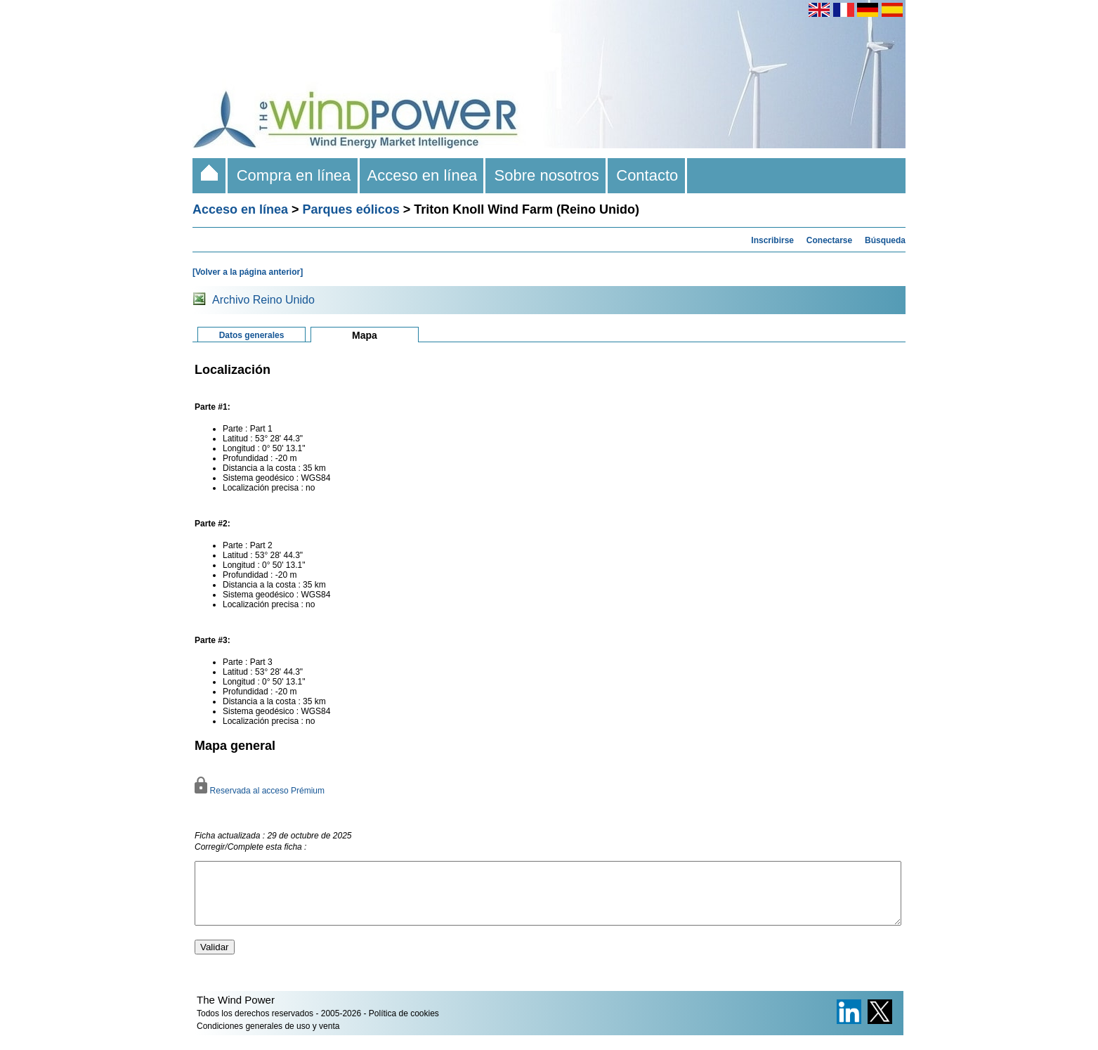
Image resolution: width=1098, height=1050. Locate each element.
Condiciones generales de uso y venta (268, 1039)
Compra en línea (293, 175)
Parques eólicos (351, 209)
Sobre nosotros (546, 175)
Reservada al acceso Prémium (260, 791)
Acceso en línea (423, 175)
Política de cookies (404, 1026)
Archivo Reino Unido (263, 300)
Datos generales (252, 335)
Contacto (647, 175)
